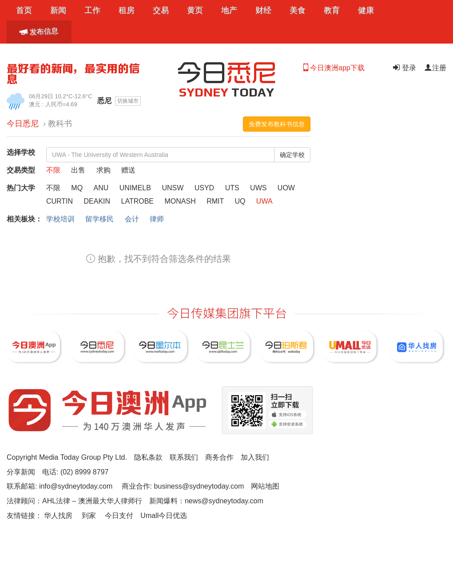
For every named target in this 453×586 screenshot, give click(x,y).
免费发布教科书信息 (277, 124)
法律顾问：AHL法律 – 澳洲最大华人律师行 (74, 501)
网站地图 (265, 486)
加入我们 (255, 457)
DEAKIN (98, 201)
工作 (92, 10)
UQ (240, 201)
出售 (79, 170)
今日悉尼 (23, 123)
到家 (89, 515)
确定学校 (292, 154)
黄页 (195, 10)
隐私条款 (148, 457)
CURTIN (60, 201)
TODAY (226, 92)
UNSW (173, 188)
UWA (264, 201)
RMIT (216, 201)
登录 (404, 68)
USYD (205, 188)
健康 (366, 10)
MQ (77, 188)
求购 (104, 170)
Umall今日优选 (163, 515)
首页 (24, 10)
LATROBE (138, 201)
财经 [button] (263, 10)
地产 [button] (229, 10)
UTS (233, 188)
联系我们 (184, 457)
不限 (54, 170)
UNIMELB (136, 188)
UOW (286, 188)
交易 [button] (161, 10)
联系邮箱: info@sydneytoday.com (59, 486)
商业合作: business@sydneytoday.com (183, 486)
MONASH (181, 201)
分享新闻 (21, 472)
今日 (226, 71)
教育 (332, 10)
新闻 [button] (58, 10)
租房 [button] (127, 10)
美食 (298, 10)
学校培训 (60, 219)
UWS (259, 188)
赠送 (128, 170)
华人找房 (58, 515)
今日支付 (119, 515)
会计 (132, 219)
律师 (157, 219)
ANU (102, 188)
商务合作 (219, 457)
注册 (435, 68)
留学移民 (99, 219)
